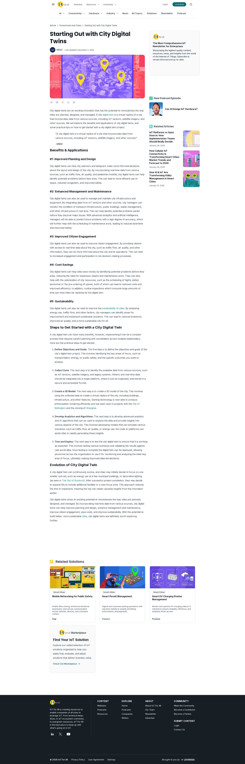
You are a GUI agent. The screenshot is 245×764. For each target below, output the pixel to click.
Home (125, 705)
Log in (165, 4)
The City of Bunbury (73, 480)
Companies (127, 714)
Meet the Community (184, 705)
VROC (59, 49)
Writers (125, 718)
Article (53, 25)
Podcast (181, 13)
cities (84, 516)
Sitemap (111, 759)
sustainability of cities (113, 308)
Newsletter (167, 13)
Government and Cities (70, 25)
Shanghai (91, 408)
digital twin (108, 114)
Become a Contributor (184, 709)
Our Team (150, 709)
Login (176, 725)
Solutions (152, 13)
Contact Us (179, 729)
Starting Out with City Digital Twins (101, 25)
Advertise (78, 4)
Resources (102, 714)
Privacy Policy (78, 759)
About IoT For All (153, 705)
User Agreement (96, 759)
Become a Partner (182, 714)
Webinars (101, 705)
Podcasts (101, 709)
